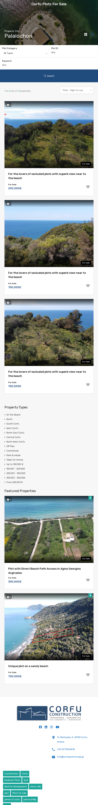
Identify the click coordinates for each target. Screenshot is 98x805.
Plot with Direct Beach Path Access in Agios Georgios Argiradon (44, 571)
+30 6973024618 (66, 749)
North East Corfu (15, 432)
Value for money (14, 459)
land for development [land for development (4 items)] (15, 786)
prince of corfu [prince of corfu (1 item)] (12, 799)
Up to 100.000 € (14, 464)
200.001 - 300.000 (15, 473)
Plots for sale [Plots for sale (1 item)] (19, 793)
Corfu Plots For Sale (49, 4)
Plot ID (54, 48)
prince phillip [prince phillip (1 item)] (30, 799)
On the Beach (13, 414)
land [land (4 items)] (26, 780)
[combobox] (24, 53)
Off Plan (10, 446)
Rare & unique (13, 455)
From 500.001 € (14, 482)
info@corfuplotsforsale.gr (70, 756)
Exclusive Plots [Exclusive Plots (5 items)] (12, 780)
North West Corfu (15, 441)
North (9, 419)
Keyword (6, 61)
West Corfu (12, 428)
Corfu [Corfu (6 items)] (25, 773)
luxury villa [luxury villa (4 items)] (35, 786)
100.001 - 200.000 (15, 468)
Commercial (12, 450)
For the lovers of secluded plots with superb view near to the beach (47, 176)
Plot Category (9, 48)
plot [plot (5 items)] (6, 793)
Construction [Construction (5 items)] (11, 773)
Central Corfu (13, 437)
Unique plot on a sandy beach (28, 666)
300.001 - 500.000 (15, 477)
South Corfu (12, 423)
